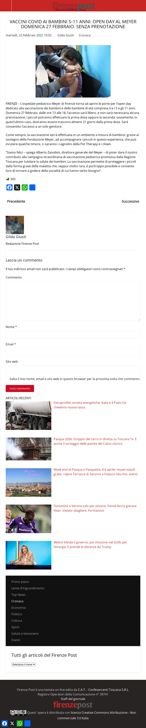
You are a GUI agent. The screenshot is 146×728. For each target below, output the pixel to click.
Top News (18, 595)
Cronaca (85, 35)
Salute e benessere (25, 633)
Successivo (130, 201)
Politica (16, 614)
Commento (14, 277)
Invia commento (20, 388)
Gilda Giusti (65, 35)
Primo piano (20, 582)
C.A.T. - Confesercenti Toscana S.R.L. (103, 690)
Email (11, 344)
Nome (11, 327)
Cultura (16, 620)
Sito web (12, 361)
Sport (15, 627)
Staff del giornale (73, 699)
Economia (18, 608)
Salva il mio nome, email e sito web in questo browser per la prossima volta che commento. (73, 379)
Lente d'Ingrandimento (27, 588)
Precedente (16, 201)
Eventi (15, 640)
